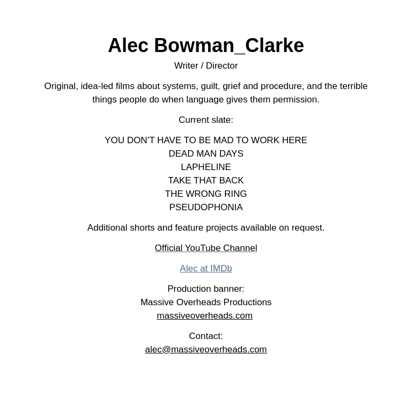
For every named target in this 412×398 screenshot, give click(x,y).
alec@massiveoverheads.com (206, 349)
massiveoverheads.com (205, 316)
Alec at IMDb (206, 268)
